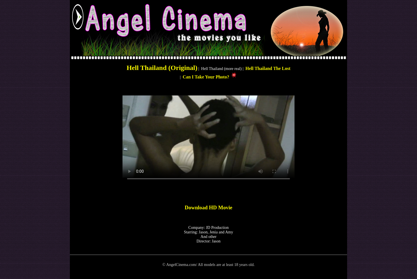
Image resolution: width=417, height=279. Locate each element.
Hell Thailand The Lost (268, 68)
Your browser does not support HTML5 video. (208, 136)
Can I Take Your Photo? (207, 76)
